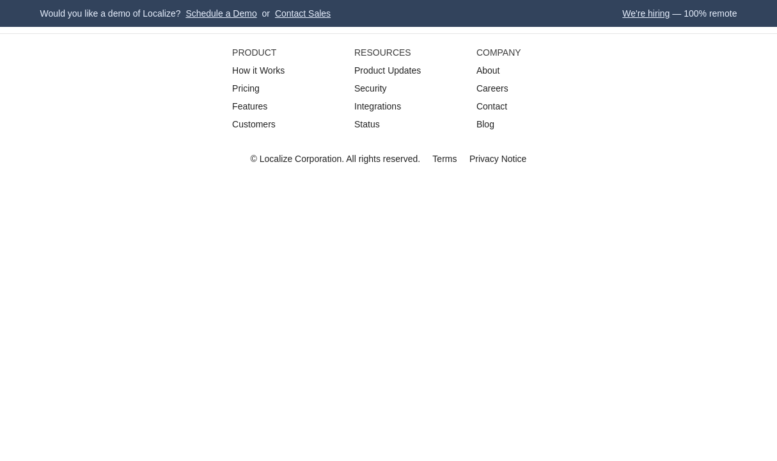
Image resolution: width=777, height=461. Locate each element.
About (488, 70)
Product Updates (387, 70)
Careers (492, 88)
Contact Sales (303, 13)
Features (249, 106)
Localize (276, 159)
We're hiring (646, 13)
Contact (491, 106)
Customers (254, 124)
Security (370, 88)
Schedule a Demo (220, 13)
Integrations (377, 106)
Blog (485, 124)
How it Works (258, 70)
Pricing (246, 88)
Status (367, 124)
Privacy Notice (497, 159)
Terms (444, 159)
